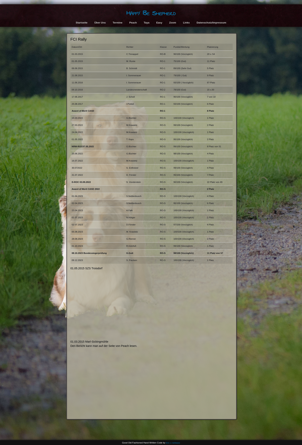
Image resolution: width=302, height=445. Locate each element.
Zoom (172, 22)
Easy (159, 22)
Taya (146, 22)
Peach (133, 22)
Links (186, 22)
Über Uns (100, 22)
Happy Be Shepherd (151, 13)
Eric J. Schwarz (173, 443)
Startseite (81, 22)
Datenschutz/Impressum (211, 22)
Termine (117, 22)
